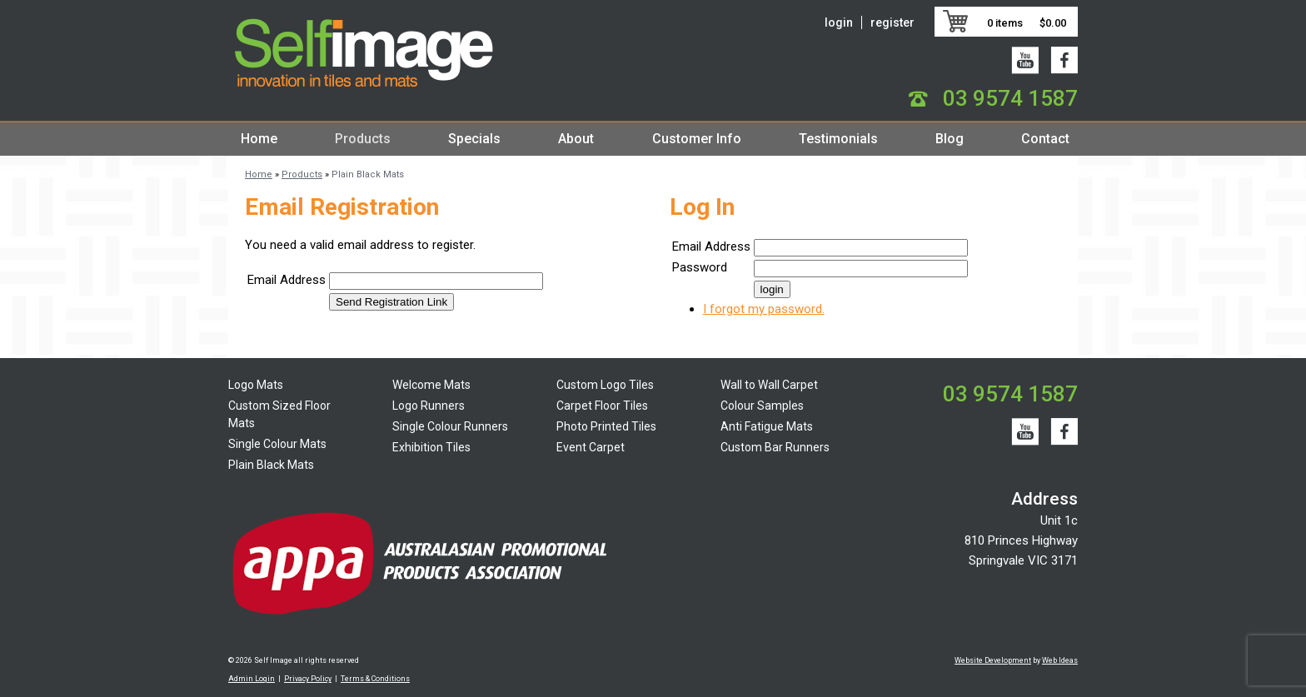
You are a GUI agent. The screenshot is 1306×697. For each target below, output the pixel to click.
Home (259, 139)
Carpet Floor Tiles (602, 405)
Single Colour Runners (450, 426)
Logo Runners (428, 405)
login (839, 22)
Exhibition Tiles (431, 447)
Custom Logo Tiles (605, 384)
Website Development (993, 660)
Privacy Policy (307, 679)
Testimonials (838, 139)
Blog (949, 139)
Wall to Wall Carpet (769, 384)
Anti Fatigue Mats (766, 426)
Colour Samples (762, 405)
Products (363, 139)
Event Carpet (590, 447)
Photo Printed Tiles (606, 426)
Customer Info (696, 139)
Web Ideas (1060, 660)
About (576, 139)
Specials (474, 139)
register (892, 22)
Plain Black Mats (367, 174)
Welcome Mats (431, 384)
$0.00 (1052, 23)
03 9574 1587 (1010, 98)
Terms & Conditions (375, 679)
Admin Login (251, 679)
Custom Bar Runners (775, 447)
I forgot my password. (764, 308)
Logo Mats (255, 384)
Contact (1045, 139)
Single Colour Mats (277, 444)
